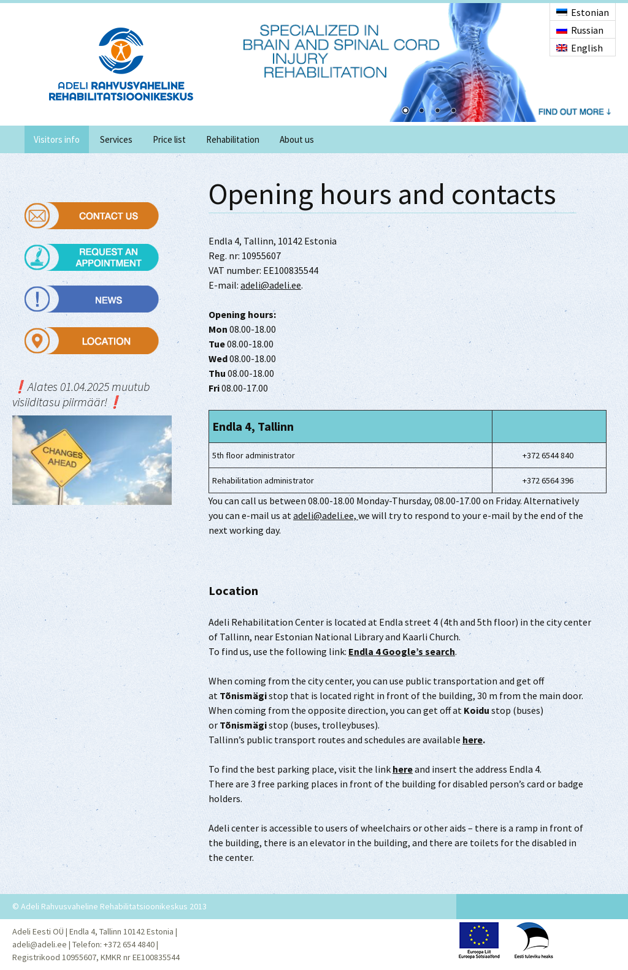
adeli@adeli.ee (270, 285)
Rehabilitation (232, 139)
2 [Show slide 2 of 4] (421, 111)
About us (297, 139)
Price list (169, 139)
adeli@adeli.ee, (325, 515)
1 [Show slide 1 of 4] (405, 111)
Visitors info (57, 139)
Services (116, 139)
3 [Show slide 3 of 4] (437, 111)
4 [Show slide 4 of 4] (453, 111)
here (472, 739)
